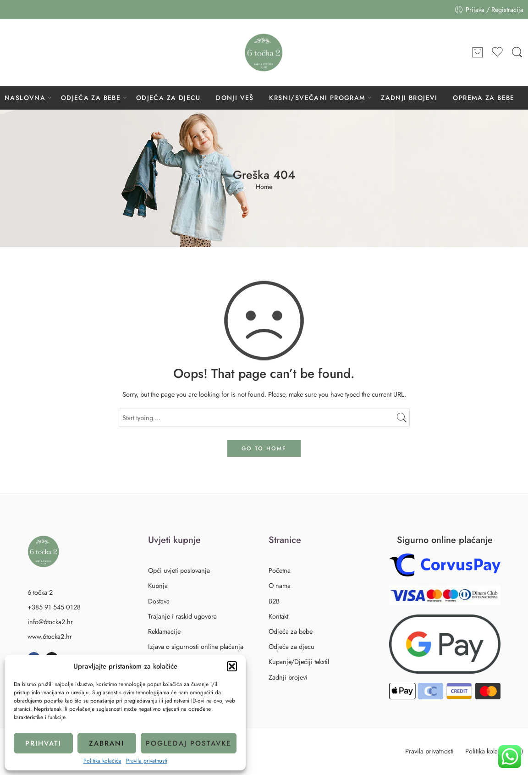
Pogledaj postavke (188, 743)
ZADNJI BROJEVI (409, 97)
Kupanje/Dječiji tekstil (299, 661)
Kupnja (158, 585)
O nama (280, 585)
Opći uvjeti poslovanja (179, 570)
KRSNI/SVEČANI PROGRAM (317, 97)
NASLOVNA (25, 97)
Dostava (159, 601)
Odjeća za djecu (293, 646)
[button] (231, 666)
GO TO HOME (264, 448)
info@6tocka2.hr (50, 621)
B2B (274, 601)
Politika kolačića (102, 761)
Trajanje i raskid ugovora (182, 616)
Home (264, 186)
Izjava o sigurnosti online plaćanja (195, 646)
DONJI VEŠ (235, 97)
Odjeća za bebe (292, 631)
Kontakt (278, 616)
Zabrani (106, 743)
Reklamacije (164, 631)
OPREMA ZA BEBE (484, 97)
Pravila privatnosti (146, 761)
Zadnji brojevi (288, 677)
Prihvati (43, 743)
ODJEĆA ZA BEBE (91, 97)
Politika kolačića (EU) (494, 751)
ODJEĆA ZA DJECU (168, 97)
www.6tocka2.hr (50, 636)
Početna (280, 570)
